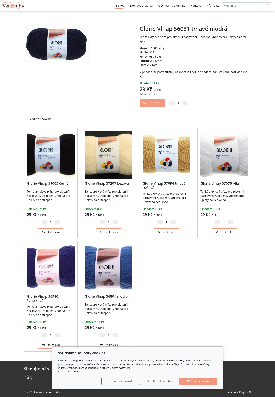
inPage (241, 392)
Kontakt (196, 6)
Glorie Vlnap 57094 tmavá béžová (164, 185)
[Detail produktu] (51, 155)
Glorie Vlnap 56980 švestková (42, 298)
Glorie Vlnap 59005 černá (48, 183)
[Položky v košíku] (209, 5)
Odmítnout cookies (165, 381)
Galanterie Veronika (47, 392)
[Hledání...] (243, 5)
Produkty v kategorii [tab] (40, 119)
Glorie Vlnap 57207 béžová (107, 183)
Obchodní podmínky (171, 6)
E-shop (120, 6)
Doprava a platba (141, 6)
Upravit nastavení (129, 381)
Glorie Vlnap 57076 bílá (219, 183)
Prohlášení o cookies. (70, 371)
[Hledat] (268, 5)
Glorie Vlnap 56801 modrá (106, 296)
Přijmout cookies (200, 381)
